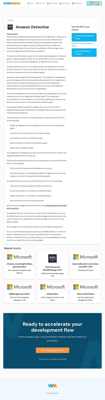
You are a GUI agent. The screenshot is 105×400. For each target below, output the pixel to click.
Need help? (52, 3)
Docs (30, 3)
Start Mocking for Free (52, 350)
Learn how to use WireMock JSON (82, 44)
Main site (40, 3)
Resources (77, 3)
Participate (64, 3)
